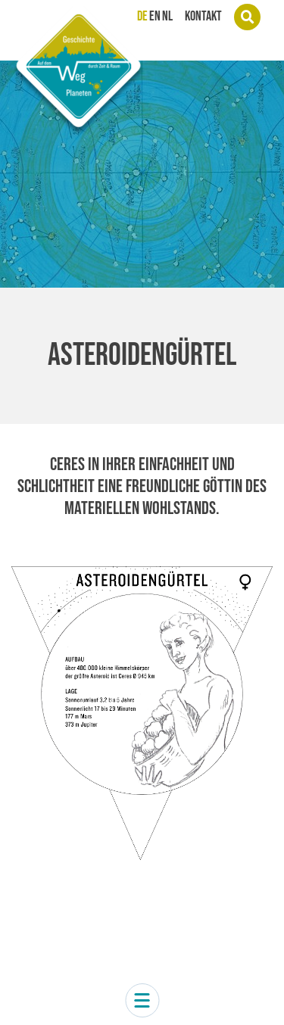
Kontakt (203, 16)
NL (167, 16)
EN (155, 16)
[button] (142, 1000)
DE (142, 16)
